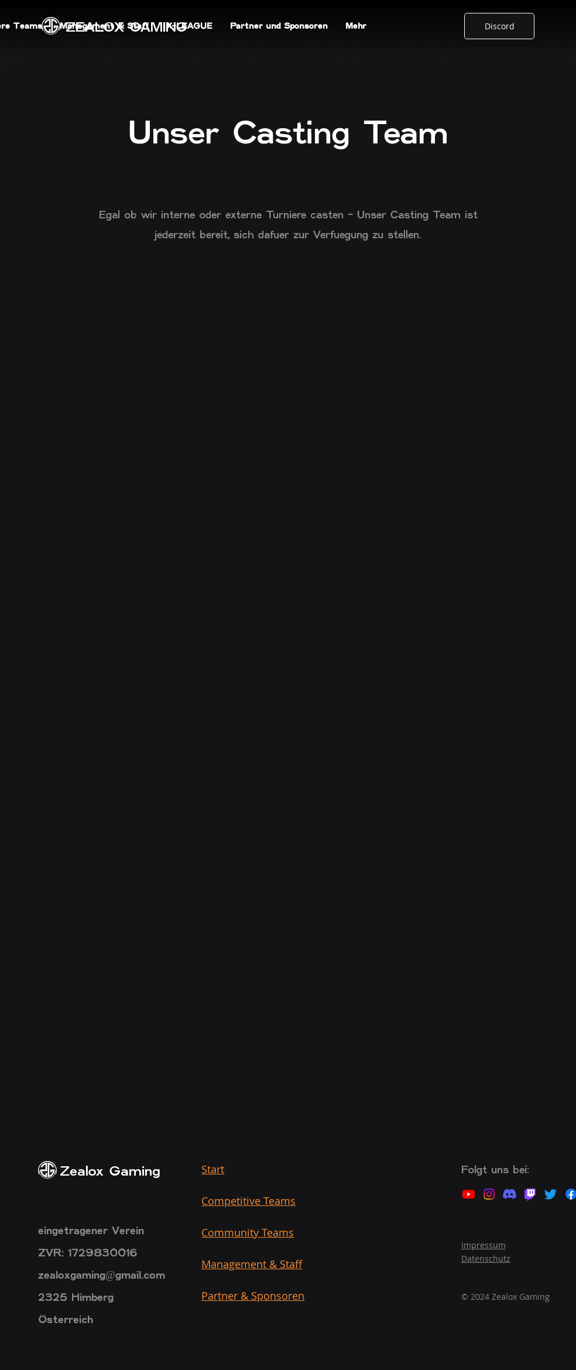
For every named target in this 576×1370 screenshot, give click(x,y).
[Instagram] (489, 1194)
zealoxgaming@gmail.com (101, 1275)
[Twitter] (550, 1194)
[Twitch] (530, 1194)
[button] (104, 26)
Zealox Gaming (110, 1172)
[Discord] (499, 26)
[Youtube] (468, 1194)
